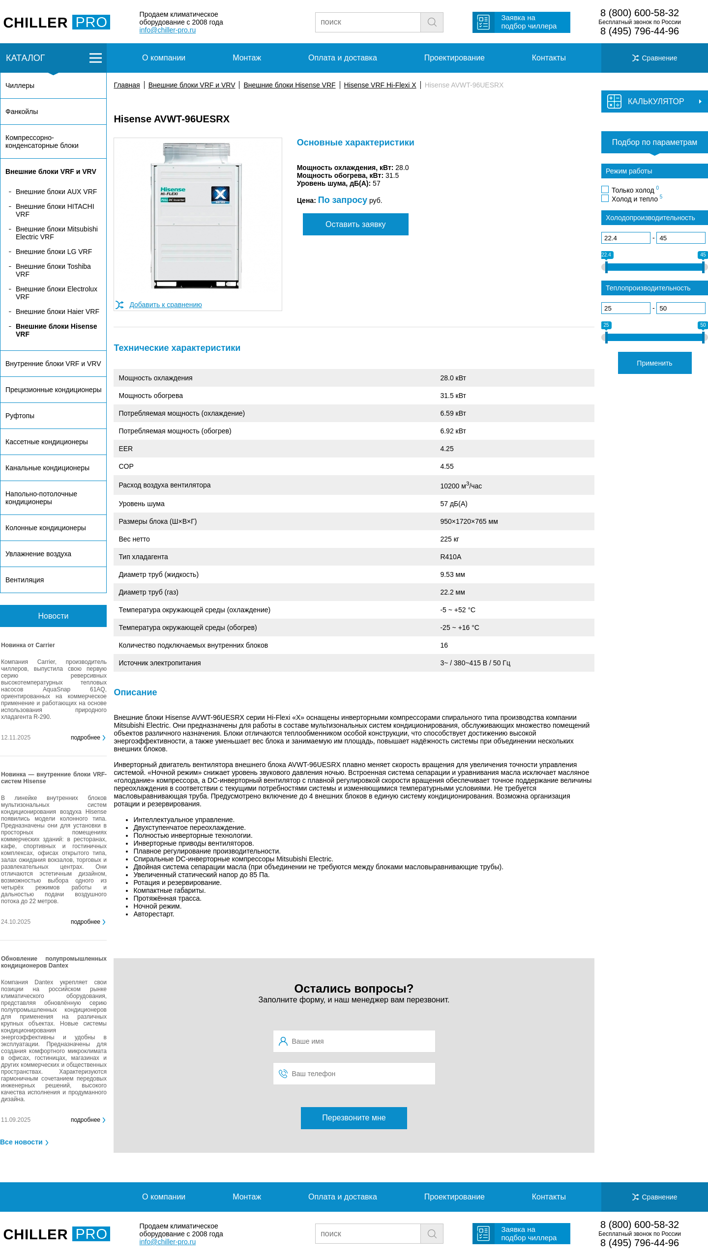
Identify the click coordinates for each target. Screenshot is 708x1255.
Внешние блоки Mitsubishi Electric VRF (57, 233)
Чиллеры (19, 85)
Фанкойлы (21, 111)
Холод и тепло (637, 198)
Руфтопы (19, 416)
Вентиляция (24, 580)
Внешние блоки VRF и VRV (192, 85)
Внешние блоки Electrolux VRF (56, 293)
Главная (127, 85)
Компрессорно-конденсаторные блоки (42, 141)
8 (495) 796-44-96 (639, 31)
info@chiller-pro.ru (168, 30)
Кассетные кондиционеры (46, 442)
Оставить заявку (355, 224)
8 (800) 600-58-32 (639, 12)
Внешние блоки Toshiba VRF (53, 270)
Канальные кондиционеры (47, 468)
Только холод (635, 189)
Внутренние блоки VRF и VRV (53, 364)
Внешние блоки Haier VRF (57, 311)
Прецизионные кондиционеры (53, 390)
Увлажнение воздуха (38, 554)
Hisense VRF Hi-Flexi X (380, 85)
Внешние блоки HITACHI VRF (55, 210)
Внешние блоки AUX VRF (56, 192)
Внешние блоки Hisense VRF (289, 85)
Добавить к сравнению (165, 305)
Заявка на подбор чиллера (529, 21)
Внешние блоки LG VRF (54, 252)
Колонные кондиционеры (45, 528)
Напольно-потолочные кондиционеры (41, 498)
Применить (654, 363)
